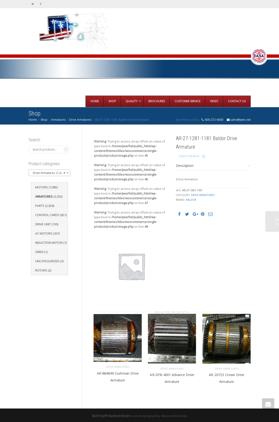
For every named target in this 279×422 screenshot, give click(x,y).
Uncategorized (47, 261)
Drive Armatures (80, 120)
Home (33, 120)
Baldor (191, 199)
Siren (39, 252)
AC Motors (43, 233)
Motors (41, 187)
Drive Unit (43, 224)
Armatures (58, 120)
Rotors (41, 270)
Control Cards (47, 215)
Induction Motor (49, 242)
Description (184, 165)
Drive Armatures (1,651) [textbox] (48, 173)
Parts (39, 206)
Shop (44, 120)
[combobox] (49, 172)
